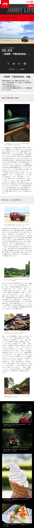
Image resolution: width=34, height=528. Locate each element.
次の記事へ (22, 69)
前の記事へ (12, 69)
